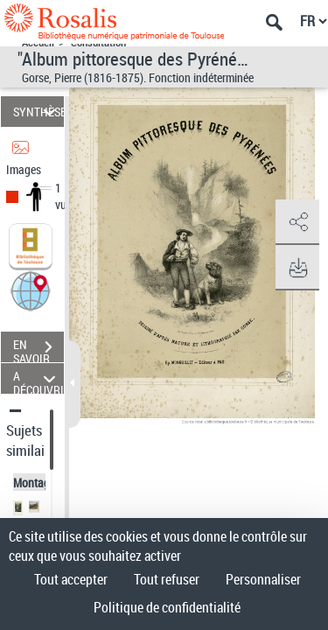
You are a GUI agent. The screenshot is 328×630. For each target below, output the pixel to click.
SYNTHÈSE (38, 111)
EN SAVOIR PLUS (38, 349)
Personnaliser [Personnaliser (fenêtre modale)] (263, 579)
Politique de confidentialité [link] (167, 607)
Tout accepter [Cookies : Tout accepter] (71, 579)
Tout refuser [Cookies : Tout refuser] (166, 579)
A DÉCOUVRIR (38, 378)
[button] (30, 290)
